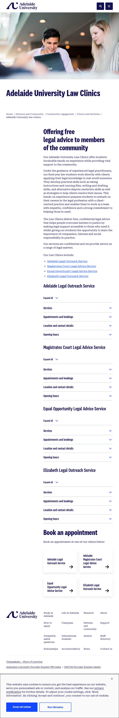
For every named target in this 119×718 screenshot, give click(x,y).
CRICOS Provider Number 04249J (82, 667)
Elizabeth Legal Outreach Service (67, 276)
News (87, 649)
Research (89, 613)
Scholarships (51, 649)
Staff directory (105, 637)
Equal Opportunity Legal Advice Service (72, 271)
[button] (112, 679)
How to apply (48, 624)
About (103, 613)
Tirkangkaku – (24, 661)
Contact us (106, 649)
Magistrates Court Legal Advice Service (71, 266)
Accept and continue (22, 707)
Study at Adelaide (48, 614)
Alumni (88, 636)
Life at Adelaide (70, 613)
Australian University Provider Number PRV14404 (33, 667)
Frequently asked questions (50, 639)
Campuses (67, 623)
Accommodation (71, 649)
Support (104, 623)
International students (69, 637)
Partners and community (90, 626)
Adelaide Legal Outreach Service (67, 261)
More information (55, 707)
